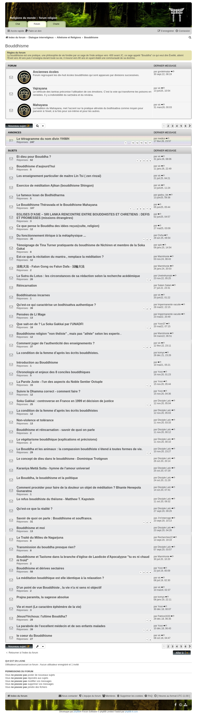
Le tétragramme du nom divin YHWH (43, 138)
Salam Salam (165, 285)
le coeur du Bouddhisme (34, 635)
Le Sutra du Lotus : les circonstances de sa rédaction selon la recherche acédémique (78, 276)
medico (161, 138)
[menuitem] (33, 31)
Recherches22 (165, 537)
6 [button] (185, 126)
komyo (161, 352)
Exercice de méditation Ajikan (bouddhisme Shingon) (55, 185)
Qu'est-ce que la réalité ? (35, 508)
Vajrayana (40, 88)
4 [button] (177, 126)
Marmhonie (163, 256)
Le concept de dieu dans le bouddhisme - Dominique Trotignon (62, 458)
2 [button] (168, 126)
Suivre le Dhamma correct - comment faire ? (48, 391)
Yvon (160, 371)
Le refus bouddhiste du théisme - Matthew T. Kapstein (55, 499)
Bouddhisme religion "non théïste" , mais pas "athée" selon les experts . (69, 333)
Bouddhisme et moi (31, 528)
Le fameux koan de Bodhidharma (40, 195)
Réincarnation (27, 285)
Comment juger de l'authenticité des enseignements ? (56, 343)
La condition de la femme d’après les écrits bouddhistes (57, 410)
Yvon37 (161, 323)
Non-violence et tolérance (35, 420)
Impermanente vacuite (169, 304)
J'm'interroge (164, 518)
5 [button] (181, 126)
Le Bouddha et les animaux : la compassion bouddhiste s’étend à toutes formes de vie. (79, 449)
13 (133, 143)
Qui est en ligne (15, 661)
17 (150, 143)
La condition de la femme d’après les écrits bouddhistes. (58, 353)
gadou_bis (163, 195)
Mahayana (40, 105)
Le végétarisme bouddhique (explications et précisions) (57, 439)
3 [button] (172, 126)
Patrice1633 (164, 616)
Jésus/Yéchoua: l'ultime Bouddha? (42, 616)
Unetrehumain (165, 275)
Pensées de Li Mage (31, 314)
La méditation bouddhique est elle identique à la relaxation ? (60, 578)
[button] (190, 125)
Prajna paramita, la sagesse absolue (43, 597)
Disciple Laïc (164, 400)
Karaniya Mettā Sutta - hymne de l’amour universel (53, 468)
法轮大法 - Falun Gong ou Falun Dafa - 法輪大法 (50, 266)
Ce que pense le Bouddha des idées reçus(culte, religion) (58, 226)
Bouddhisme (17, 45)
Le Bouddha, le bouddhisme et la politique (47, 478)
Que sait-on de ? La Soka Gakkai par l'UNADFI (50, 324)
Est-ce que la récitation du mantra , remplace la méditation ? (60, 256)
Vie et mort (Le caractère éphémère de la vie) (49, 606)
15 (141, 143)
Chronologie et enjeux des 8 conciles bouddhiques (53, 372)
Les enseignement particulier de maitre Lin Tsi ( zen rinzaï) (59, 176)
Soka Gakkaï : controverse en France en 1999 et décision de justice (65, 401)
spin (160, 245)
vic (159, 88)
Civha (161, 235)
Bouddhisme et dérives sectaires (40, 568)
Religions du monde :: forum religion (33, 17)
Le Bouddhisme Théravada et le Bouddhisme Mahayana (57, 204)
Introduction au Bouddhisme (37, 362)
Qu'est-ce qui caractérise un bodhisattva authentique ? (56, 304)
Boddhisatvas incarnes (33, 295)
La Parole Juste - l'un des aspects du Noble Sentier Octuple (60, 381)
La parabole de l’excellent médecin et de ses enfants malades (61, 626)
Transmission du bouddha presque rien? (46, 547)
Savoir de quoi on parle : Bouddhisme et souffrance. (54, 518)
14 (137, 143)
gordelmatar (164, 71)
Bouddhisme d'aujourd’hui (36, 166)
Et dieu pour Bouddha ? (34, 156)
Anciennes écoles (46, 71)
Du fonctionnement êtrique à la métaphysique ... (51, 235)
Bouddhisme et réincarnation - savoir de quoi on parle (56, 429)
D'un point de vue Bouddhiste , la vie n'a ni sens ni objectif (59, 587)
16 (146, 143)
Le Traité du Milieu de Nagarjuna (40, 537)
